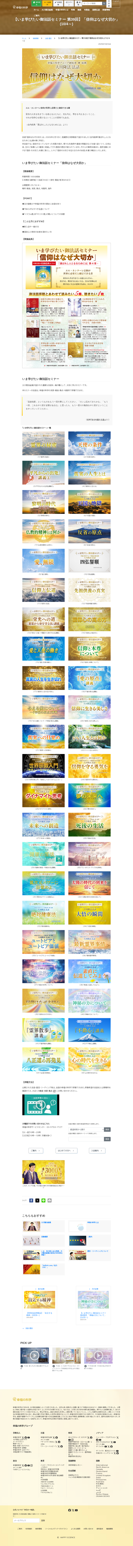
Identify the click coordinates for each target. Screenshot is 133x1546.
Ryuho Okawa (102, 1494)
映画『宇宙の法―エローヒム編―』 (80, 1442)
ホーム (36, 10)
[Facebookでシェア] (31, 1200)
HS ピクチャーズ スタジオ (77, 1437)
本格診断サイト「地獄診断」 (22, 1452)
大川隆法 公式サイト (20, 1439)
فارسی (98, 1492)
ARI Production (103, 1442)
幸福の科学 (17, 1437)
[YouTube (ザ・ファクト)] (106, 1446)
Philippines (101, 1479)
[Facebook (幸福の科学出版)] (56, 1437)
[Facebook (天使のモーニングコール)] (117, 1453)
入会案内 (47, 3)
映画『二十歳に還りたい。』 (77, 1450)
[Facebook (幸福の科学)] (26, 1437)
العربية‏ (98, 1490)
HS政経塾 (44, 1479)
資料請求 (36, 3)
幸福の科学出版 (46, 1437)
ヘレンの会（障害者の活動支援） (79, 1477)
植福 (78, 3)
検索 (107, 1129)
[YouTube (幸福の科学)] (28, 1437)
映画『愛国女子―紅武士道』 (78, 1444)
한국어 (98, 1486)
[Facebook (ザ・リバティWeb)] (59, 1442)
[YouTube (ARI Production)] (114, 1442)
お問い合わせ (88, 1529)
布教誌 (87, 10)
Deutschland (101, 1471)
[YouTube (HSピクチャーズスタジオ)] (69, 1439)
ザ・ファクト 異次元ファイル (106, 1451)
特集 (73, 10)
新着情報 (106, 10)
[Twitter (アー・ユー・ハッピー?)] (59, 1446)
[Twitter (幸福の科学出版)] (54, 1437)
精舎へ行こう (17, 1443)
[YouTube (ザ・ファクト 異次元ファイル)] (117, 1451)
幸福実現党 (17, 1465)
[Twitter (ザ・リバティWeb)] (56, 1442)
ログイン (68, 3)
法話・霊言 (27, 1328)
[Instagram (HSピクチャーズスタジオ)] (72, 1439)
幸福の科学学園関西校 (49, 1473)
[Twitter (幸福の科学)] (23, 1437)
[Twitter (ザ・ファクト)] (108, 1446)
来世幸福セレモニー (75, 1465)
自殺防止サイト (73, 1475)
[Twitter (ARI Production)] (112, 1442)
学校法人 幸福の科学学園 (50, 1469)
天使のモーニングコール (104, 1453)
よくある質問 (75, 1529)
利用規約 (29, 1529)
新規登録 (58, 3)
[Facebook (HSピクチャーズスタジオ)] (91, 1437)
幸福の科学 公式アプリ (21, 1450)
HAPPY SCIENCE (67, 1537)
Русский (101, 1488)
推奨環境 (38, 1529)
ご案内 (36, 15)
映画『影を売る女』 (74, 1456)
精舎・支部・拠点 (48, 1091)
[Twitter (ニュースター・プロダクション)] (117, 1437)
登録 (43, 1520)
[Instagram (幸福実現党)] (31, 1465)
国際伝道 (96, 10)
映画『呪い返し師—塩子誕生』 (78, 1446)
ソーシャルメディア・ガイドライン (56, 1529)
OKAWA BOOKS (103, 1496)
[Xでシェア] (37, 1200)
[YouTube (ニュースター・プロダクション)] (100, 1439)
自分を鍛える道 (98, 420)
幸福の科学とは (62, 10)
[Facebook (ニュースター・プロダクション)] (97, 1439)
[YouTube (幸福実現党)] (28, 1465)
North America (102, 1467)
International (102, 1465)
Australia (100, 1482)
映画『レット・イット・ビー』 (77, 1448)
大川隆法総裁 (47, 10)
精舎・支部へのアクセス (21, 1446)
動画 (79, 10)
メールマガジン (18, 1441)
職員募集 (109, 1529)
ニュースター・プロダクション (106, 1437)
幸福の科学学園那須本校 (49, 1471)
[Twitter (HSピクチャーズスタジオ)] (88, 1437)
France (99, 1473)
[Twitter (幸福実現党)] (23, 1465)
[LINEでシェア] (43, 1200)
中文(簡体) (100, 1484)
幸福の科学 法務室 (20, 1448)
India (98, 1477)
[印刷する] (50, 1200)
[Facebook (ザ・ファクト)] (111, 1446)
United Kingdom (103, 1475)
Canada (99, 1469)
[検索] (104, 3)
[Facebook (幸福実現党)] (26, 1465)
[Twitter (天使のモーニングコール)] (115, 1453)
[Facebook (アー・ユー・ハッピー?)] (61, 1446)
